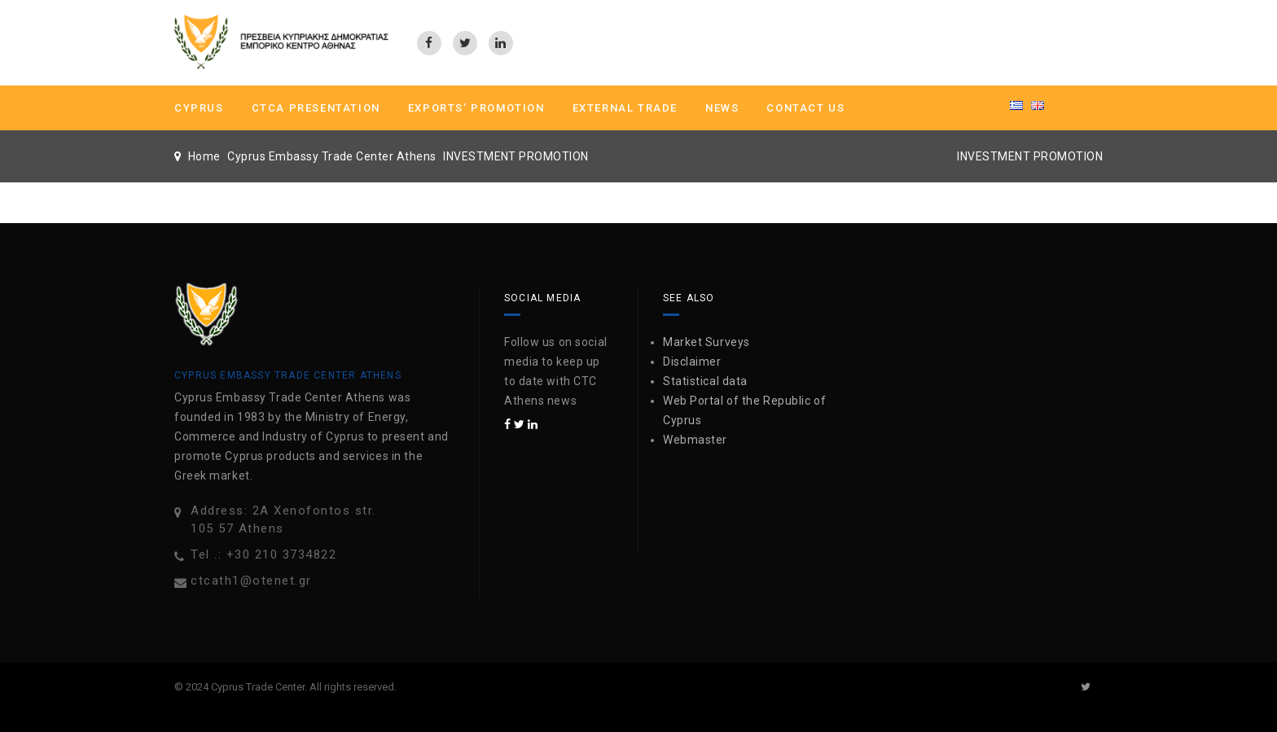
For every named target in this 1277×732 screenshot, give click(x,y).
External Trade (625, 108)
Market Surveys (706, 341)
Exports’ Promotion (476, 108)
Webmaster (695, 439)
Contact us (805, 108)
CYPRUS (199, 108)
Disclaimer (692, 361)
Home (204, 156)
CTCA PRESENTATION (316, 108)
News (722, 108)
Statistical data (705, 381)
